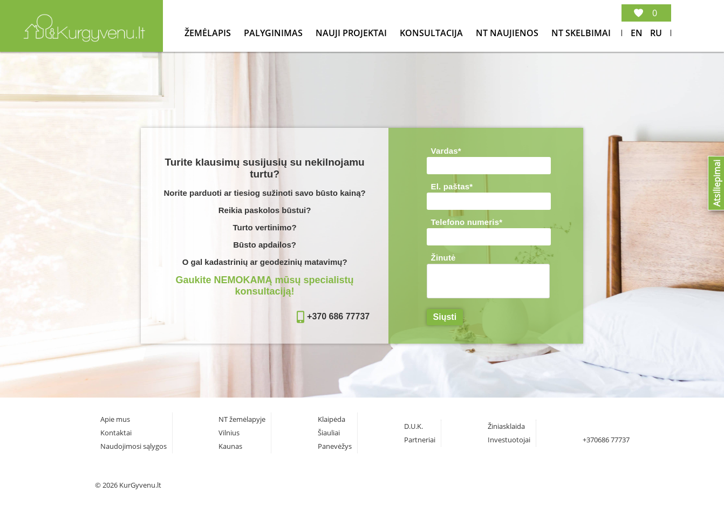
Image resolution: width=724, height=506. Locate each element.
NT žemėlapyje (241, 419)
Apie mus (115, 419)
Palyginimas (274, 33)
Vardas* (446, 150)
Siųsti (445, 317)
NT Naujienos (508, 33)
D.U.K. (413, 426)
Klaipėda (331, 419)
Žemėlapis (209, 33)
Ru (656, 33)
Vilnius (229, 432)
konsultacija (432, 33)
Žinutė (443, 257)
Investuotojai (509, 440)
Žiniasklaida (506, 426)
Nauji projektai (352, 33)
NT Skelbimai (581, 33)
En (637, 33)
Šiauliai (329, 432)
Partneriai (419, 440)
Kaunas (230, 446)
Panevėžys (335, 446)
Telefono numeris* (467, 222)
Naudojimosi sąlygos (133, 446)
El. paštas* (452, 186)
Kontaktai (116, 432)
